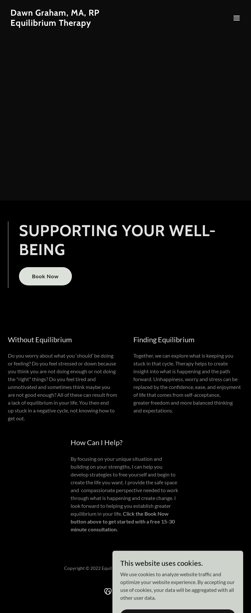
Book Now (45, 276)
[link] (55, 24)
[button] (236, 17)
